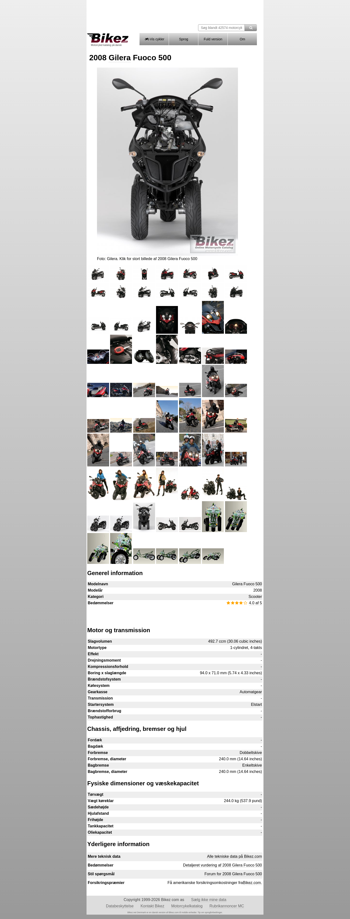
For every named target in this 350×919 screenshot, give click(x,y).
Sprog (183, 39)
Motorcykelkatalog (186, 906)
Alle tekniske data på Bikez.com (234, 856)
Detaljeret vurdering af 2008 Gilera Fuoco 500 (222, 865)
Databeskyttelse (120, 906)
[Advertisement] (175, 613)
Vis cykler (154, 39)
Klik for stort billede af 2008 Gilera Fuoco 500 (158, 259)
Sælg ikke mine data (208, 900)
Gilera (120, 57)
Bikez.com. (252, 883)
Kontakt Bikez (152, 906)
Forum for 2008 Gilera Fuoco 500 (233, 874)
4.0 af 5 (255, 603)
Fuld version (213, 39)
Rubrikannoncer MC (227, 906)
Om (242, 39)
